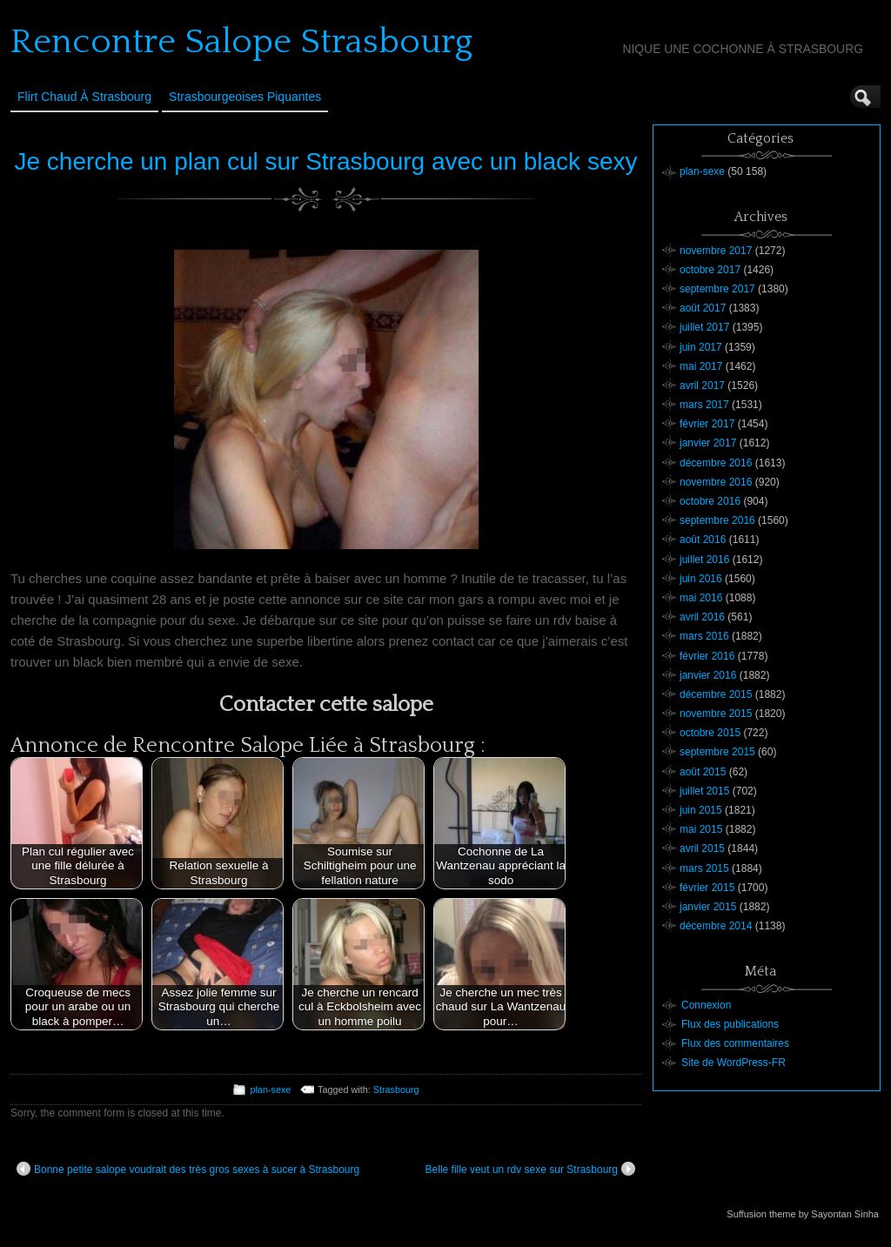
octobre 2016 (710, 501)
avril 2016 (702, 617)
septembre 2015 (717, 752)
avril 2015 (702, 848)
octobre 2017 (710, 270)
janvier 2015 (708, 907)
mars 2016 (704, 636)
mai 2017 (701, 366)
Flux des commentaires (735, 1043)
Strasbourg (396, 1089)
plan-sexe (270, 1089)
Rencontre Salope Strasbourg (241, 42)
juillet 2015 (704, 791)
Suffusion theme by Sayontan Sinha (803, 1214)
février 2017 (707, 424)
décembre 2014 (716, 926)
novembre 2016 (716, 482)
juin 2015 (701, 810)
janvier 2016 (708, 675)
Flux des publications (730, 1024)
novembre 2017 (716, 251)
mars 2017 (704, 405)
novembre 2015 (716, 713)
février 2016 (707, 656)
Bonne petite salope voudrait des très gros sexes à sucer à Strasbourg (188, 1169)
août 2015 (703, 772)
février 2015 (707, 888)
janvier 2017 (708, 443)
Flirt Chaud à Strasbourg (84, 97)
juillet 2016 (704, 559)
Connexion (706, 1005)
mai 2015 (701, 829)
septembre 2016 (717, 520)
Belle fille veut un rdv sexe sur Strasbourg (530, 1169)
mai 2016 (701, 598)
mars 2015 (704, 868)
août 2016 (703, 539)
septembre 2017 (717, 289)
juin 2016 (701, 579)
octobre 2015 (710, 733)
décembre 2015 (716, 694)
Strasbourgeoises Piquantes (245, 97)
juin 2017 (701, 347)
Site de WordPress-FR (733, 1062)
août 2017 (703, 308)
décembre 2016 (716, 463)
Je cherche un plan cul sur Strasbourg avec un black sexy (326, 161)
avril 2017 (702, 385)
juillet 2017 (704, 327)
